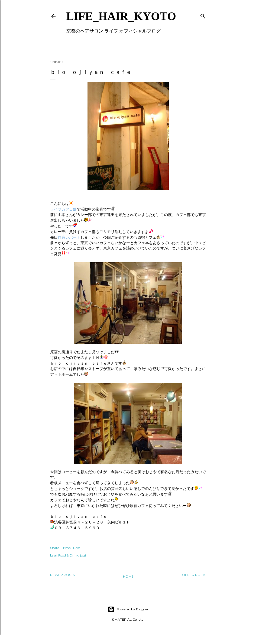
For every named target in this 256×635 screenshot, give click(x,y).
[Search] (203, 15)
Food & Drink (68, 555)
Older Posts (194, 575)
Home (128, 576)
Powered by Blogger (128, 609)
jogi (83, 555)
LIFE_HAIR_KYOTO (121, 16)
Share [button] (54, 548)
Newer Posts (62, 575)
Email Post (71, 548)
